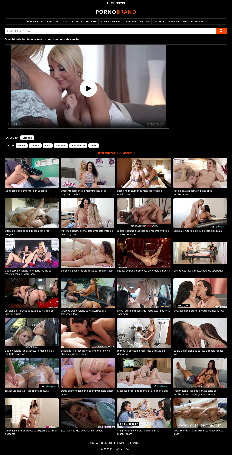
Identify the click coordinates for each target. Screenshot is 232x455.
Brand (116, 11)
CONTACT (136, 443)
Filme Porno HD (110, 21)
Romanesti (198, 21)
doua (47, 145)
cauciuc (35, 145)
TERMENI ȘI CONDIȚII (114, 443)
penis (93, 145)
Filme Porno (35, 21)
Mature (145, 21)
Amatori (52, 21)
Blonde (77, 21)
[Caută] (221, 31)
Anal (65, 21)
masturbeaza (78, 145)
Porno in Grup (177, 21)
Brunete (91, 21)
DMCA (94, 443)
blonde (21, 145)
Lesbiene (130, 21)
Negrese (158, 21)
